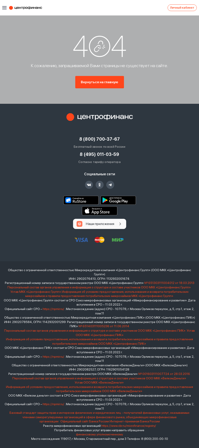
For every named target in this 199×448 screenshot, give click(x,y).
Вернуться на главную (99, 82)
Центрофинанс (27, 7)
